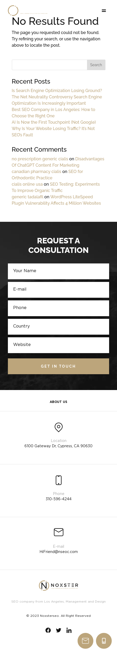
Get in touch (58, 366)
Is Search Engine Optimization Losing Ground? (57, 90)
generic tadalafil (27, 196)
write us (85, 640)
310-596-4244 (103, 640)
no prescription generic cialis (40, 158)
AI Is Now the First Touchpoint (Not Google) (54, 122)
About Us (58, 402)
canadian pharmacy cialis (36, 171)
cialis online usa (27, 184)
